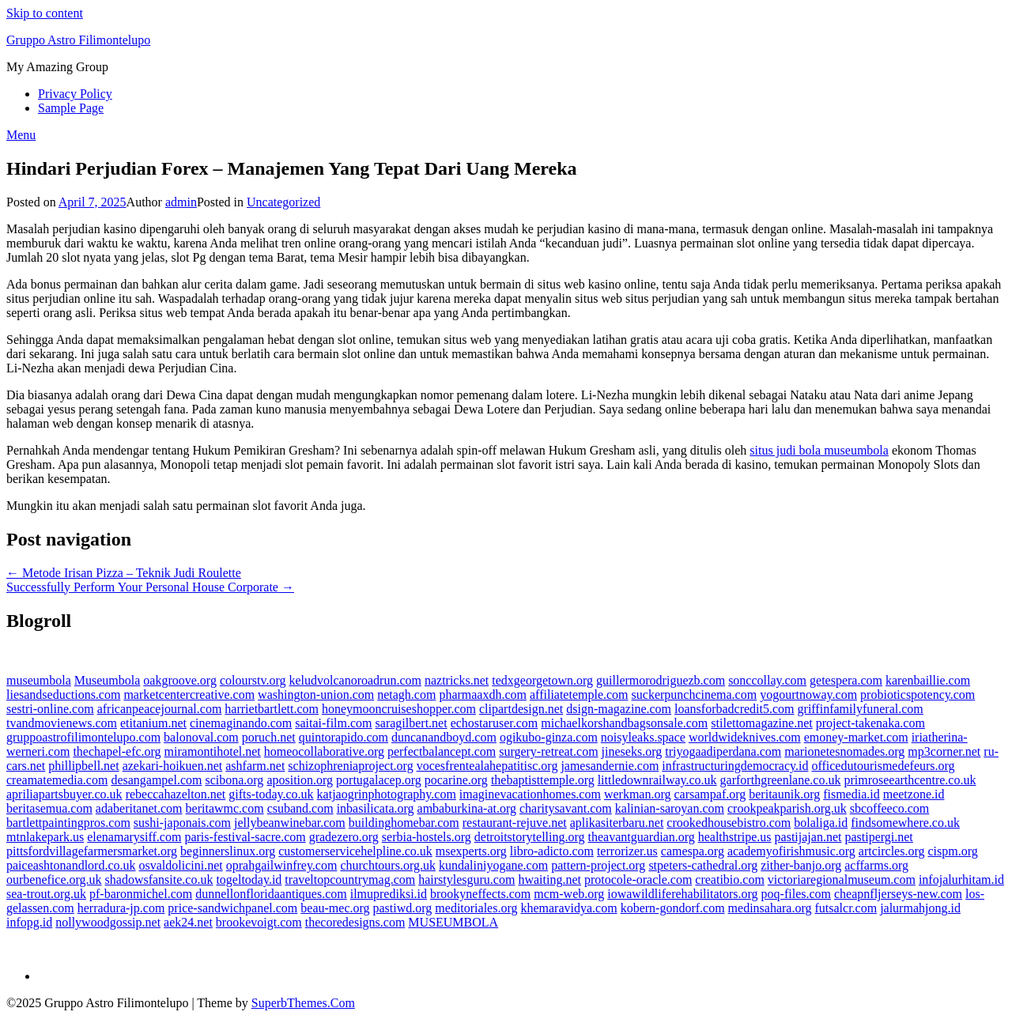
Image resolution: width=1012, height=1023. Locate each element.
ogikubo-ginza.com (549, 737)
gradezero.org (344, 837)
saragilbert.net (411, 723)
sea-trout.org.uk (46, 893)
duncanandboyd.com (444, 737)
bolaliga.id (821, 822)
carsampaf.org (710, 794)
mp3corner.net (944, 751)
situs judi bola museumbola (819, 450)
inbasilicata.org (375, 808)
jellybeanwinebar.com (290, 822)
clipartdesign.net (521, 708)
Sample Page (71, 108)
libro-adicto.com (552, 851)
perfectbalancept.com (441, 751)
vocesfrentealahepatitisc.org (487, 765)
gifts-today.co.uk (270, 794)
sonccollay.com (767, 680)
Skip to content (44, 13)
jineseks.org (632, 751)
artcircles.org (892, 851)
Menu (21, 135)
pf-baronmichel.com (140, 893)
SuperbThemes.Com (303, 1003)
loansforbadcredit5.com (734, 708)
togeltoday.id (248, 879)
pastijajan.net (808, 837)
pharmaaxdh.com (483, 694)
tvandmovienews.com (61, 723)
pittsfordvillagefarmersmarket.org (91, 851)
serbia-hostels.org (426, 837)
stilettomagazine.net (761, 723)
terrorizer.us (627, 851)
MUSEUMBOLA (453, 922)
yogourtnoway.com (808, 694)
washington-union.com (316, 694)
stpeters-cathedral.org (702, 865)
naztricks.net (457, 680)
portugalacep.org (378, 780)
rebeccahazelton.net (176, 794)
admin (181, 202)
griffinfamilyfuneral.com (860, 708)
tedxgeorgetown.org (542, 680)
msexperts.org (471, 851)
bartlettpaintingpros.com (68, 822)
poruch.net (269, 737)
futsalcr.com (845, 908)
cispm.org (952, 851)
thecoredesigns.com (355, 922)
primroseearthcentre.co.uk (910, 780)
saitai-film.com (333, 723)
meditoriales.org (476, 908)
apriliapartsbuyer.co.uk (64, 794)
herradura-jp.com (121, 908)
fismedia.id (851, 794)
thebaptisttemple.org (543, 780)
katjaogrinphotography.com (386, 794)
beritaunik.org (784, 794)
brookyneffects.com (480, 893)
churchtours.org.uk (388, 865)
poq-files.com (796, 893)
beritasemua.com (49, 808)
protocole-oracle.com (638, 879)
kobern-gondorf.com (673, 908)
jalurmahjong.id (920, 908)
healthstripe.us (735, 837)
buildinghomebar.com (404, 822)
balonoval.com (201, 737)
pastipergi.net (878, 837)
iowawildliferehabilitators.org (682, 893)
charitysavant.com (565, 808)
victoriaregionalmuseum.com (842, 879)
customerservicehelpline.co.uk (355, 851)
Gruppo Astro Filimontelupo (78, 40)
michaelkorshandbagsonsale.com (624, 723)
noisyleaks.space (643, 737)
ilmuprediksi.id (388, 893)
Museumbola (107, 680)
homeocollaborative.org (324, 751)
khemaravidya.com (568, 908)
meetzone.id (914, 794)
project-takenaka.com (870, 723)
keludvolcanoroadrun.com (355, 680)
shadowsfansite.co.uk (159, 879)
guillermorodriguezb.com (660, 680)
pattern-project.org (598, 865)
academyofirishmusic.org (791, 851)
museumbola (38, 680)
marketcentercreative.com (189, 694)
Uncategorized (283, 202)
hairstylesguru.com (466, 879)
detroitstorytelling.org (529, 837)
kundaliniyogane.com (493, 865)
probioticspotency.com (917, 694)
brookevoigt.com (259, 922)
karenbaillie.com (928, 680)
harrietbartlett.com (272, 708)
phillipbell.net (83, 765)
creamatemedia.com (57, 780)
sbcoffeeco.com (890, 808)
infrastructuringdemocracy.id (735, 765)
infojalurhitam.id (961, 879)
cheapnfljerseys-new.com (898, 893)
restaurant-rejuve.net (515, 822)
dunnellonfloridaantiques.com (271, 893)
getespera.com (846, 680)
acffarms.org (876, 865)
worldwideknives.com (745, 737)
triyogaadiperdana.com (723, 751)
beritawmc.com (225, 808)
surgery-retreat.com (548, 751)
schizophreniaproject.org (350, 765)
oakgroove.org (180, 680)
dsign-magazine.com (618, 708)
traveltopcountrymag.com (350, 879)
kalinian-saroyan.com (669, 808)
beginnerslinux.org (227, 851)
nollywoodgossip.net (107, 922)
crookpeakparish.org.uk (787, 808)
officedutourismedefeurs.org (882, 765)
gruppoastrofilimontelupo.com (83, 737)
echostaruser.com (494, 723)
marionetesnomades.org (844, 751)
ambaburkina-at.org (466, 808)
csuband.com (300, 808)
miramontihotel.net (212, 751)
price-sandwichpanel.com (232, 908)
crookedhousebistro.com (728, 822)
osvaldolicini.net (181, 865)
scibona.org (234, 780)
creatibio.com (730, 879)
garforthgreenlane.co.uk (780, 780)
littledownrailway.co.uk (657, 780)
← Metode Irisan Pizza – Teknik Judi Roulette (123, 572)
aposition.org (299, 780)
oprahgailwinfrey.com (282, 865)
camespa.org (692, 851)
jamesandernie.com (610, 765)
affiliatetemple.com (579, 694)
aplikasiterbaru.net (617, 822)
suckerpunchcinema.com (694, 694)
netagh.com (406, 694)
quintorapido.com (343, 737)
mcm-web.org (569, 893)
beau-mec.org (334, 908)
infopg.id (29, 922)
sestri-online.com (50, 708)
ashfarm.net (255, 765)
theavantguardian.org (641, 837)
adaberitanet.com (139, 808)
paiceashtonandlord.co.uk (71, 865)
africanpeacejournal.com (159, 708)
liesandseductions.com (63, 694)
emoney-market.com (856, 737)
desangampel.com (156, 780)
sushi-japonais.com (182, 822)
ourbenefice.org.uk (54, 879)
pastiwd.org (402, 908)
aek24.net (188, 922)
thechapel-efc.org (116, 751)
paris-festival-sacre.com (244, 837)
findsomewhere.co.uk (905, 822)
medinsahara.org (770, 908)
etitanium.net (153, 723)
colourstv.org (253, 680)
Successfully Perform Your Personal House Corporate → (150, 587)
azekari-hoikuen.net (173, 765)
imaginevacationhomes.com (530, 794)
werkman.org (637, 794)
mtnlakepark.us (45, 837)
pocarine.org (456, 780)
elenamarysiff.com (134, 837)
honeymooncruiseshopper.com (399, 708)
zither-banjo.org (801, 865)
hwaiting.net (549, 879)
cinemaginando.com (241, 723)
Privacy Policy (75, 93)
